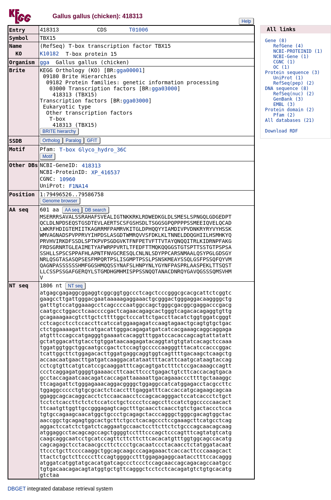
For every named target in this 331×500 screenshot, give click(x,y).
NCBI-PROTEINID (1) (298, 51)
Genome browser (59, 201)
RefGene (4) (288, 46)
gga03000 (164, 89)
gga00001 (129, 71)
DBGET (17, 489)
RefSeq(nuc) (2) (293, 93)
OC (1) (281, 67)
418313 (91, 166)
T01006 (138, 30)
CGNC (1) (284, 62)
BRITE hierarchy (59, 132)
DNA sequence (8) (287, 88)
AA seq (72, 210)
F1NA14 (78, 187)
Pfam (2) (284, 115)
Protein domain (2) (289, 109)
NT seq (75, 286)
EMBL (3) (284, 104)
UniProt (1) (288, 77)
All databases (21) (289, 120)
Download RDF (281, 131)
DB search (95, 210)
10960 (67, 180)
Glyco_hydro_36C (102, 150)
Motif (47, 157)
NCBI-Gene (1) (291, 56)
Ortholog (51, 141)
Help (246, 21)
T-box (67, 150)
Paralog (73, 141)
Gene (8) (276, 40)
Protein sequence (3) (292, 72)
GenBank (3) (288, 99)
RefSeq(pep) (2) (293, 83)
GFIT (92, 141)
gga (44, 63)
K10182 (49, 54)
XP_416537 (105, 173)
